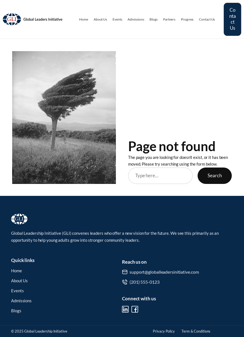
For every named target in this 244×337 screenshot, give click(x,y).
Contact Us (232, 19)
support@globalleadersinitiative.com (164, 271)
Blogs (16, 310)
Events (17, 290)
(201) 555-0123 (145, 281)
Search (215, 175)
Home (16, 270)
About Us (19, 280)
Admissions (21, 300)
